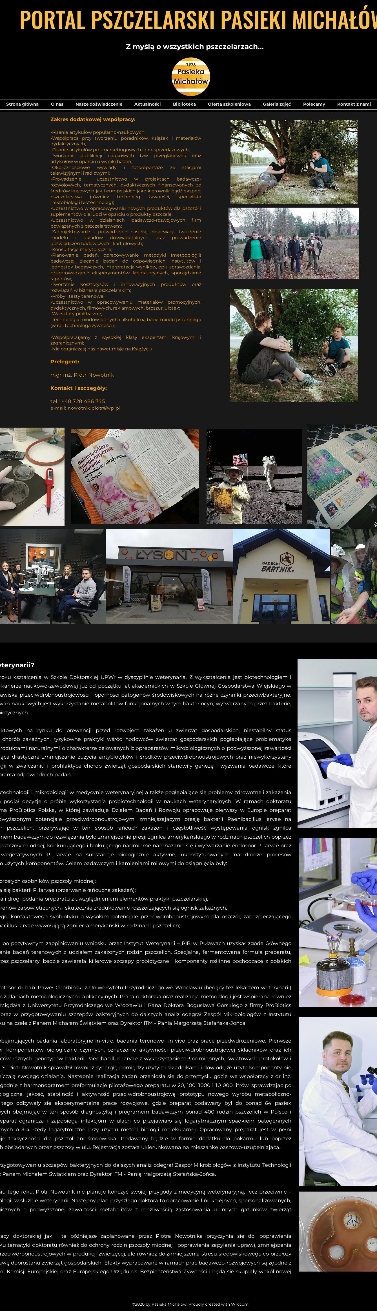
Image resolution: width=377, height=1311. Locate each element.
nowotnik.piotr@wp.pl (94, 408)
